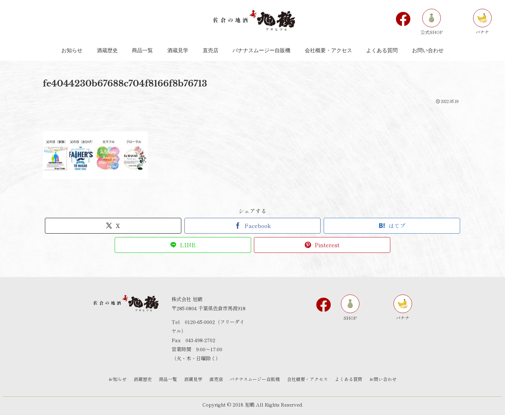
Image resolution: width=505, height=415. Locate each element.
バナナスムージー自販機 (255, 379)
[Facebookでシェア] (252, 226)
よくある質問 (349, 379)
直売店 (216, 379)
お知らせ (117, 379)
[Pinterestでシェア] (322, 245)
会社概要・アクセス (307, 379)
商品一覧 (168, 379)
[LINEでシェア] (183, 245)
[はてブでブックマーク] (392, 226)
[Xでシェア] (113, 226)
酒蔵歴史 (143, 379)
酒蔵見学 (193, 379)
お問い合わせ (383, 379)
